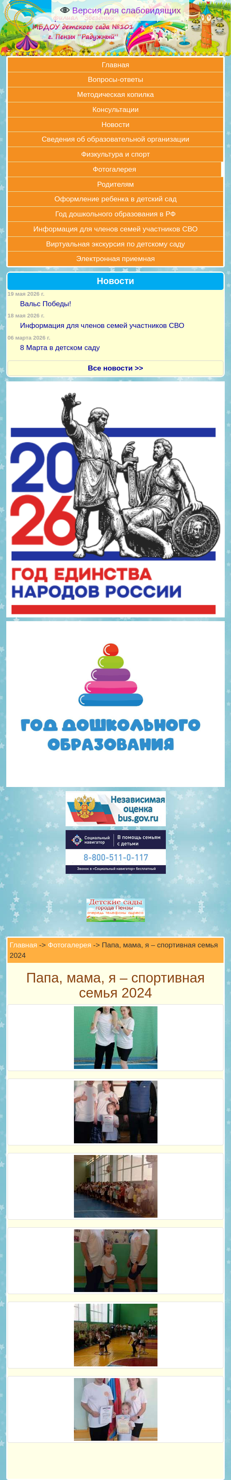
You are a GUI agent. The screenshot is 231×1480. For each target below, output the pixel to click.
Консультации (115, 109)
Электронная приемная (115, 258)
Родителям (115, 184)
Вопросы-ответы (115, 79)
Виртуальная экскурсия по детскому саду (115, 244)
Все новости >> (115, 368)
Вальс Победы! (45, 304)
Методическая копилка (115, 94)
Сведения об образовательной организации (115, 139)
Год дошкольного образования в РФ (115, 214)
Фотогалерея (114, 169)
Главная (115, 65)
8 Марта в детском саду (60, 347)
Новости (115, 124)
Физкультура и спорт (115, 154)
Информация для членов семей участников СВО (115, 229)
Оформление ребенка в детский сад (115, 199)
